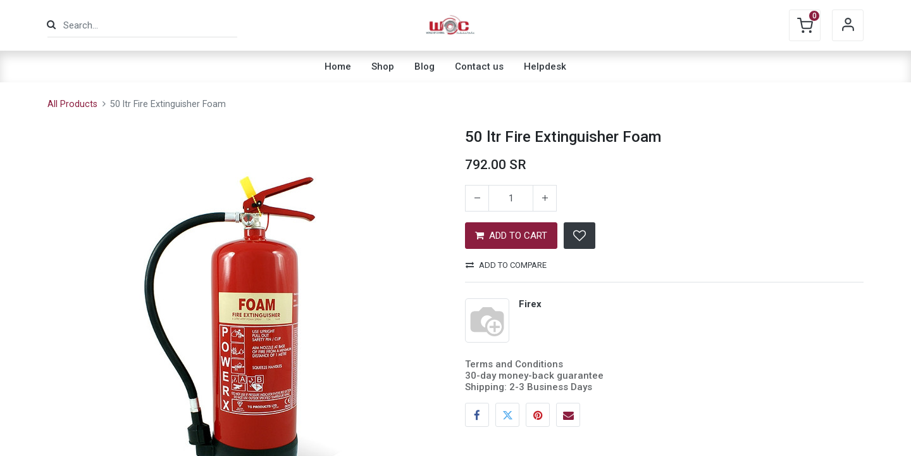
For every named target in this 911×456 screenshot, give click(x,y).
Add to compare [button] (506, 265)
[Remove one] (477, 198)
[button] (579, 235)
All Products (72, 104)
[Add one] (544, 198)
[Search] (51, 25)
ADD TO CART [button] (511, 235)
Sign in (848, 25)
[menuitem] (337, 66)
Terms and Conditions (514, 364)
